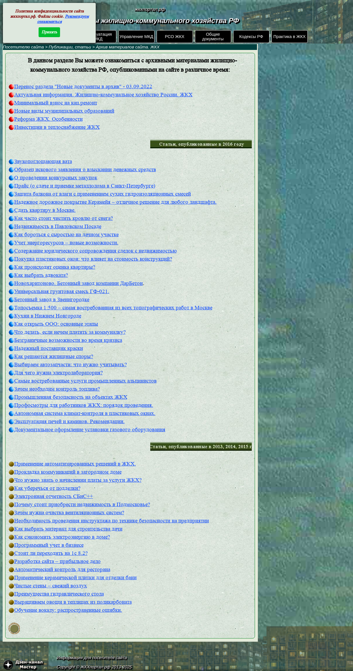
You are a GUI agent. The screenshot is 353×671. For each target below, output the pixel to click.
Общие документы (213, 36)
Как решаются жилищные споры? (53, 356)
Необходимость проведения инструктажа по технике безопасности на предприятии (111, 521)
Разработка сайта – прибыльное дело (57, 561)
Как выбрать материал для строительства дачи (68, 529)
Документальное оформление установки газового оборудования (89, 430)
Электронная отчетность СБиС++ (53, 496)
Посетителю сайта (23, 47)
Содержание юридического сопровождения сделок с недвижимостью (95, 251)
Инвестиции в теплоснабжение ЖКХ (57, 127)
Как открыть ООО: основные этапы (56, 324)
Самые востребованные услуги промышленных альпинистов (85, 381)
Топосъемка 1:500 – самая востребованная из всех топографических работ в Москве (113, 308)
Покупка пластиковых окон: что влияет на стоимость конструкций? (93, 259)
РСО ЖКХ (174, 36)
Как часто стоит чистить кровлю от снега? (63, 218)
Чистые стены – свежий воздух (50, 586)
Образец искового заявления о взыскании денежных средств (85, 170)
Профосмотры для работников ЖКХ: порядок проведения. (83, 405)
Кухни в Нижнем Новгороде (47, 316)
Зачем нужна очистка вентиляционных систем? (69, 513)
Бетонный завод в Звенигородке (51, 300)
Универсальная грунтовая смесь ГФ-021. (61, 291)
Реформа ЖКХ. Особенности (48, 119)
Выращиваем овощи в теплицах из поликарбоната (73, 602)
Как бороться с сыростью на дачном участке (66, 235)
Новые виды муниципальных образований (64, 111)
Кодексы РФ (251, 36)
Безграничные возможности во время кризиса (68, 340)
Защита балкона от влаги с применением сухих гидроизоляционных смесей (102, 194)
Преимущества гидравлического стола (59, 594)
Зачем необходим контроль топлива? (57, 389)
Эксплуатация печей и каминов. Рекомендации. (69, 422)
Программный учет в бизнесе (49, 545)
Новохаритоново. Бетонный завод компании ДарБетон (78, 283)
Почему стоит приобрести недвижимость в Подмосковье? (82, 505)
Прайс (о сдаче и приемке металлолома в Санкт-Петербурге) (84, 186)
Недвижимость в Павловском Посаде (57, 226)
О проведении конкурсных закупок (55, 178)
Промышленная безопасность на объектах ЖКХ (70, 397)
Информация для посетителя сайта (91, 657)
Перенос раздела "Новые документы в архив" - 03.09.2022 (83, 87)
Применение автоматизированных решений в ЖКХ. (75, 464)
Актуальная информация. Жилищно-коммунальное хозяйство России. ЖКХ (103, 95)
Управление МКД (136, 36)
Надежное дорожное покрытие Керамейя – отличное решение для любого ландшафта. (115, 202)
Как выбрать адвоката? (41, 275)
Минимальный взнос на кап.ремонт (55, 103)
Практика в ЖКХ (290, 36)
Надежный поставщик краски (48, 348)
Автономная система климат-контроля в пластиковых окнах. (84, 413)
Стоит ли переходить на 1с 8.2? (51, 553)
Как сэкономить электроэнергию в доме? (62, 537)
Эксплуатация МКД (98, 36)
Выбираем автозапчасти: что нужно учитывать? (70, 365)
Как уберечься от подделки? (47, 488)
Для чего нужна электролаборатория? (58, 373)
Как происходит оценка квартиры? (54, 267)
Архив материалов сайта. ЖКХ (128, 47)
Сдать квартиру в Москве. (45, 210)
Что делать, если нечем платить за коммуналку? (70, 332)
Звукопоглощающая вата (43, 161)
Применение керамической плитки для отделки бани (75, 578)
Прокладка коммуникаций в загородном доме (68, 472)
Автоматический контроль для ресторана (62, 570)
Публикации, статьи (70, 47)
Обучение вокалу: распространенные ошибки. (68, 610)
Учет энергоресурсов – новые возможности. (66, 243)
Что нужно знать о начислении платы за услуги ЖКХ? (78, 480)
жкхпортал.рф (150, 9)
